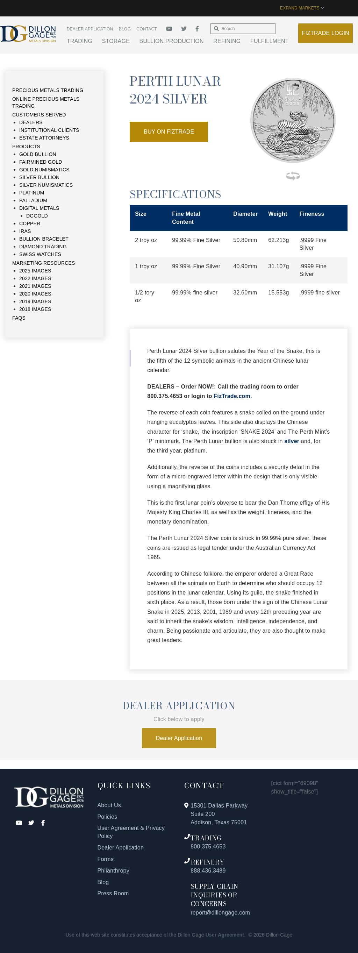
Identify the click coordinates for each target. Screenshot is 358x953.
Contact (146, 29)
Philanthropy (113, 871)
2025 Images (35, 270)
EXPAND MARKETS (302, 8)
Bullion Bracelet (44, 239)
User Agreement (225, 935)
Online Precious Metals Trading (45, 102)
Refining (227, 41)
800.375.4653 (208, 846)
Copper (29, 223)
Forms (106, 859)
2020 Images (35, 294)
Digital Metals (39, 208)
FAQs (19, 318)
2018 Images (35, 309)
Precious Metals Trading (47, 90)
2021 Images (35, 286)
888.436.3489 (208, 871)
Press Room (113, 893)
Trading (79, 41)
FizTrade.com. (233, 396)
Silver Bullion (39, 177)
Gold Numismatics (44, 169)
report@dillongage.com (220, 913)
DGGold (37, 216)
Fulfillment (269, 41)
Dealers (31, 122)
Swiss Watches (40, 254)
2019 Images (35, 301)
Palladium (33, 200)
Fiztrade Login (325, 33)
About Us (109, 805)
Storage (116, 41)
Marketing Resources (43, 263)
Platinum (31, 192)
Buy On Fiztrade (169, 132)
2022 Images (35, 278)
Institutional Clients (49, 130)
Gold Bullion (37, 154)
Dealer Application (90, 29)
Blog (125, 29)
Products (26, 146)
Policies (107, 817)
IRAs (25, 231)
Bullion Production (171, 41)
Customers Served (39, 115)
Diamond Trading (43, 246)
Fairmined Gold (40, 162)
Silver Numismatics (46, 185)
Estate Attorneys (44, 138)
